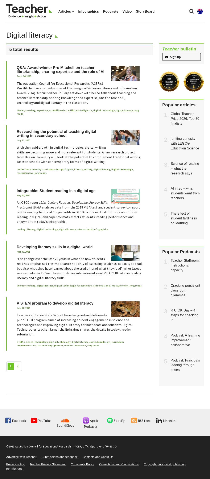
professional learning (29, 169)
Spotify (115, 420)
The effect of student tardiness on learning (184, 218)
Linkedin (165, 420)
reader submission (75, 345)
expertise (42, 110)
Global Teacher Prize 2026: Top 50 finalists (185, 118)
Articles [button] (66, 11)
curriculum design (52, 169)
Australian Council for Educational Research (43, 446)
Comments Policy (82, 464)
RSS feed (141, 420)
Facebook (15, 420)
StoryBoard (145, 11)
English (69, 169)
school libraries (58, 110)
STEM (20, 341)
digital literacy (124, 110)
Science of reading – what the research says (185, 168)
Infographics (88, 11)
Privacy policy (15, 464)
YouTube (41, 420)
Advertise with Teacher (21, 457)
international (84, 229)
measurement (120, 285)
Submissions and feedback (60, 457)
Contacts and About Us (98, 457)
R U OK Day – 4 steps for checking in (184, 315)
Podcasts (110, 11)
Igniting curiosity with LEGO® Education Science (185, 143)
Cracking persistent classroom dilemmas (185, 290)
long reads (41, 172)
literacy (21, 110)
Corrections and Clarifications (119, 464)
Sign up (173, 57)
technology (41, 341)
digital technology (104, 110)
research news (25, 172)
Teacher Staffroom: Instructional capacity (185, 265)
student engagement (50, 345)
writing (88, 169)
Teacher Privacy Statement (48, 464)
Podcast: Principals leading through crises (185, 365)
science (28, 341)
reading (30, 110)
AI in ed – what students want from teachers (185, 193)
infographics (101, 229)
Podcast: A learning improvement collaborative (185, 340)
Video (127, 11)
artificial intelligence (80, 110)
